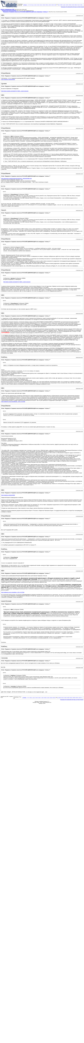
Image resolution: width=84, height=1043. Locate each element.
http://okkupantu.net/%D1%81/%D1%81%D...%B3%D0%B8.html (16, 178)
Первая (25, 4)
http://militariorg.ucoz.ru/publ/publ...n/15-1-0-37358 (13, 401)
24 (52, 4)
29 (60, 4)
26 (55, 4)
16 (40, 4)
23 (50, 4)
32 (64, 4)
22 (49, 4)
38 (73, 4)
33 (66, 4)
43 (81, 4)
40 (76, 4)
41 (78, 4)
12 (34, 4)
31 (63, 4)
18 (43, 4)
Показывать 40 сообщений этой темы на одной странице (71, 699)
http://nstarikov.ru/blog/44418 (8, 79)
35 (69, 4)
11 (32, 4)
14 (37, 4)
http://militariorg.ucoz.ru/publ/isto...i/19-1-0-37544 (12, 592)
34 (67, 4)
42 (79, 4)
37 (72, 4)
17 (41, 4)
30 (61, 4)
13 (35, 4)
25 (53, 4)
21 (47, 4)
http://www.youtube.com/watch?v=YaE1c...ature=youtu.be (14, 91)
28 (58, 4)
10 (30, 4)
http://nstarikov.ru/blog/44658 (8, 495)
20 (46, 4)
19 (44, 4)
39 (75, 4)
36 (70, 4)
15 (38, 4)
